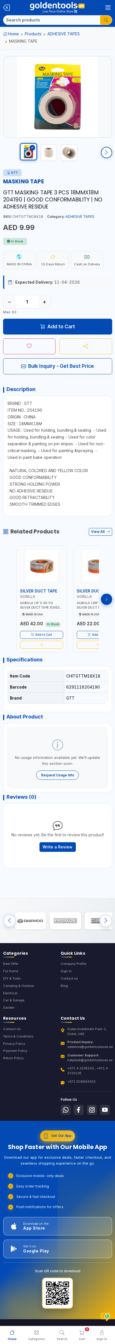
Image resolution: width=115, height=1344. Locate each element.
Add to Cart (57, 326)
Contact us (69, 978)
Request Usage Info (57, 775)
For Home (10, 971)
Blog (64, 986)
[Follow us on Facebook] (79, 1110)
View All (100, 531)
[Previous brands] (9, 920)
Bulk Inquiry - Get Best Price (57, 366)
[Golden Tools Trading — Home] (57, 7)
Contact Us (12, 1029)
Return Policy (13, 1058)
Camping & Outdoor (18, 986)
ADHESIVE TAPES (63, 33)
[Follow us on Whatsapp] (66, 1110)
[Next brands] (105, 920)
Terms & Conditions (18, 1036)
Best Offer (10, 964)
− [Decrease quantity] (9, 301)
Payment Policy (15, 1051)
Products (33, 33)
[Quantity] (27, 301)
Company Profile (73, 964)
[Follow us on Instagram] (92, 1110)
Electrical (10, 993)
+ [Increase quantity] (44, 301)
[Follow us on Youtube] (105, 1110)
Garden (8, 1007)
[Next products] (106, 599)
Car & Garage (13, 1000)
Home (11, 33)
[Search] (51, 20)
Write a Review (57, 846)
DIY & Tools (12, 978)
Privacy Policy (14, 1044)
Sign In (66, 971)
